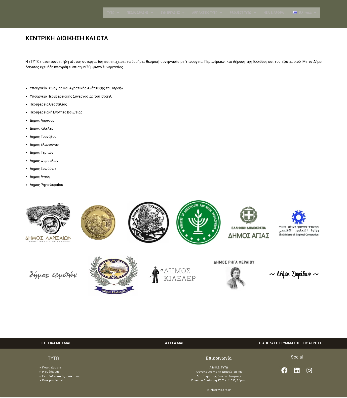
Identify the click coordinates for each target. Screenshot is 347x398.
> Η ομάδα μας (49, 372)
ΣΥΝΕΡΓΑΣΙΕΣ (173, 13)
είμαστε (55, 368)
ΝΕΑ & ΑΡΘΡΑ (274, 13)
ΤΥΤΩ (113, 13)
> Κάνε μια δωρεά (51, 381)
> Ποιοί (44, 368)
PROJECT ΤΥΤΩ (243, 13)
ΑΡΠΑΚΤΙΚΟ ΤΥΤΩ (207, 13)
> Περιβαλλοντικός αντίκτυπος (59, 377)
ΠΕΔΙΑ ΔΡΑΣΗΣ (140, 13)
